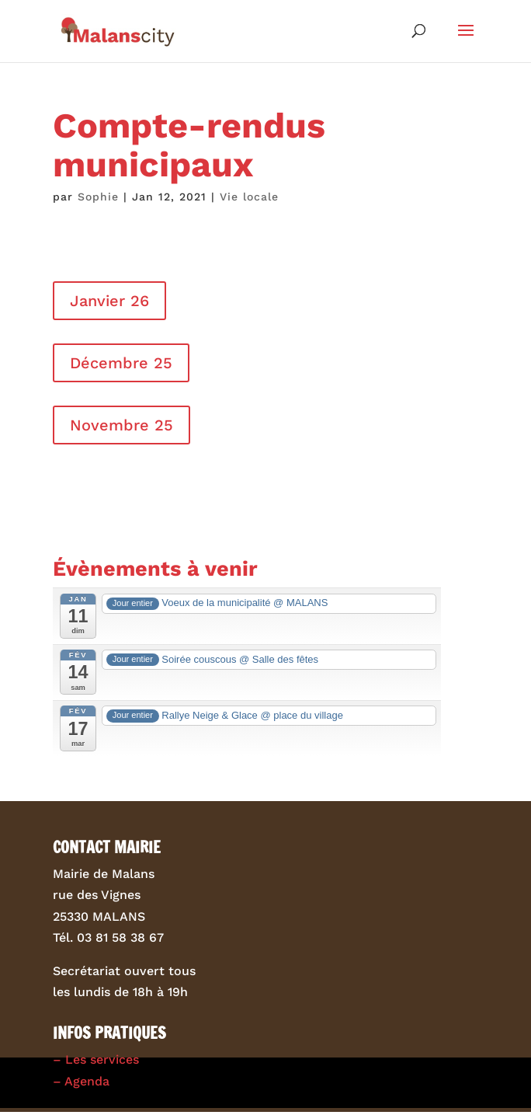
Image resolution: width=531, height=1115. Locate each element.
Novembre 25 (121, 425)
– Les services (96, 1059)
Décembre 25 (121, 363)
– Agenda (81, 1081)
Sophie (98, 196)
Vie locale (249, 196)
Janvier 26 (109, 300)
